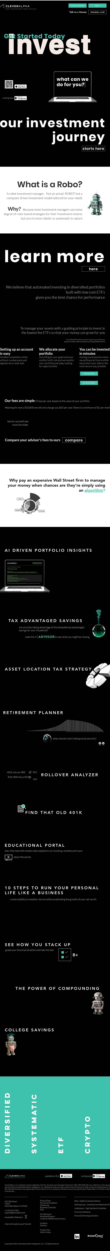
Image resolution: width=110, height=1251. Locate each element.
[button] (97, 12)
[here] (93, 269)
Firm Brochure (45, 1214)
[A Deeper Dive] (89, 374)
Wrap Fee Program (47, 1216)
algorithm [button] (94, 490)
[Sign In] (97, 5)
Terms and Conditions (48, 1203)
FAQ (42, 1209)
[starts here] (93, 148)
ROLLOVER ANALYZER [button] (70, 774)
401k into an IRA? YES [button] (22, 772)
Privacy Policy (45, 1200)
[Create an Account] (78, 5)
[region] (72, 84)
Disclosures (44, 1205)
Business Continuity (48, 1207)
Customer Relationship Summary (53, 1218)
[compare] (74, 440)
